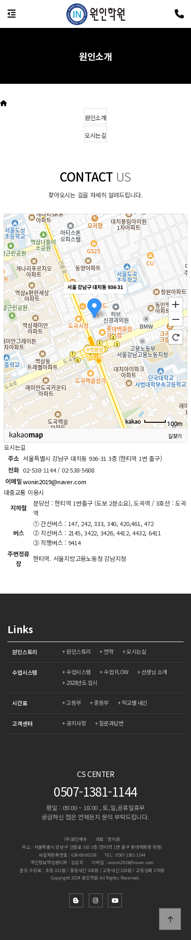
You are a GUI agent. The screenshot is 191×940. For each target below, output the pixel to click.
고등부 (73, 702)
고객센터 (22, 723)
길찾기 (175, 435)
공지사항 (76, 723)
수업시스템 (24, 672)
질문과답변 (111, 723)
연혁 (108, 651)
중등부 (101, 702)
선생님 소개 (154, 672)
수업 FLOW (116, 672)
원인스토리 (24, 652)
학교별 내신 (135, 702)
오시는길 (136, 651)
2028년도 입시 (82, 682)
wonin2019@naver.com (54, 481)
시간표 (19, 703)
